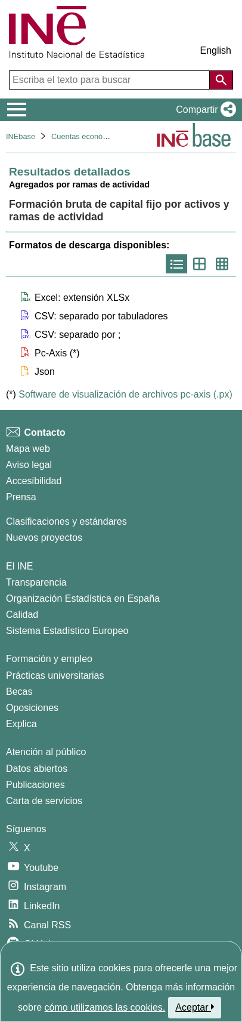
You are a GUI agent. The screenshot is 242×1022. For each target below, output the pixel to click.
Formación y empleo (49, 659)
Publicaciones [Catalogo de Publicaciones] (35, 785)
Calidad (22, 614)
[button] (203, 110)
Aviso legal (29, 465)
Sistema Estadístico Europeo (67, 631)
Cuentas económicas (87, 136)
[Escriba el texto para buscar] (110, 80)
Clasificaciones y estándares (66, 521)
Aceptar (194, 1007)
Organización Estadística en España (83, 598)
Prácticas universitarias (55, 675)
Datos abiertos (36, 769)
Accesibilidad (33, 481)
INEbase (20, 136)
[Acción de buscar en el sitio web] (221, 80)
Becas (19, 692)
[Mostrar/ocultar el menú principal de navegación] (17, 110)
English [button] (215, 50)
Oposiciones (32, 708)
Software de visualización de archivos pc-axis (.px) (125, 394)
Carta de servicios (44, 801)
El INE (19, 566)
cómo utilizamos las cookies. (105, 1007)
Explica (21, 724)
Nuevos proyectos (44, 537)
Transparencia (36, 582)
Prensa (21, 497)
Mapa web (28, 449)
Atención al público (46, 752)
